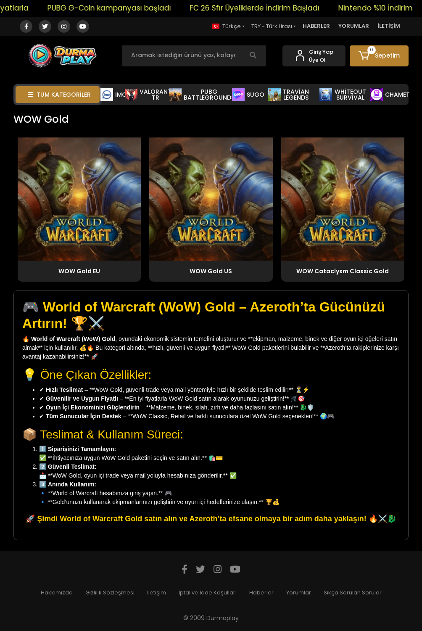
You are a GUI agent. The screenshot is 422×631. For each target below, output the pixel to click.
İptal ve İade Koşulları (208, 593)
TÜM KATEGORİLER (59, 94)
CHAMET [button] (390, 94)
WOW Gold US (211, 271)
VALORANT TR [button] (148, 94)
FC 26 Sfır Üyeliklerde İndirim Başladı (260, 8)
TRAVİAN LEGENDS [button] (288, 94)
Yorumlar (298, 593)
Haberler (261, 593)
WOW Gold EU (79, 271)
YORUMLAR (353, 26)
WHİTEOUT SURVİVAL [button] (342, 94)
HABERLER (316, 26)
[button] (379, 55)
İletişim (156, 593)
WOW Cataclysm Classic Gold (342, 271)
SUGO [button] (248, 94)
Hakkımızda (57, 593)
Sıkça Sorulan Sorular (353, 593)
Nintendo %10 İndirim (381, 8)
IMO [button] (114, 94)
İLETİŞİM (388, 26)
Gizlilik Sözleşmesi (110, 593)
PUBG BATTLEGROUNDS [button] (201, 94)
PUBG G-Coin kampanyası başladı (115, 8)
